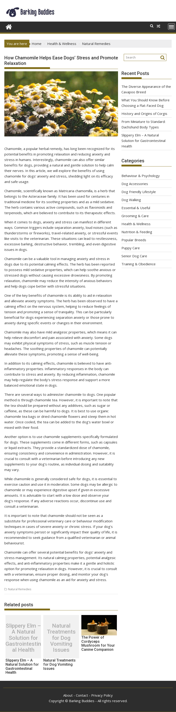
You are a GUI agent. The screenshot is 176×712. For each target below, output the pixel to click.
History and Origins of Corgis (144, 113)
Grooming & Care (135, 215)
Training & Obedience (138, 264)
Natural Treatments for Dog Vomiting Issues (61, 638)
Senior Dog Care (134, 256)
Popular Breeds (133, 240)
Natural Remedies (19, 589)
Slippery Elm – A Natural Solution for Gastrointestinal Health (23, 638)
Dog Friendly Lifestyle (138, 191)
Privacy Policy (102, 695)
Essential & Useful (135, 207)
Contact (82, 695)
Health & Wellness (136, 224)
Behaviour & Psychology (140, 175)
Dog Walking (131, 199)
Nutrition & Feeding (136, 232)
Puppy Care (130, 248)
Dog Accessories (134, 183)
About (68, 695)
